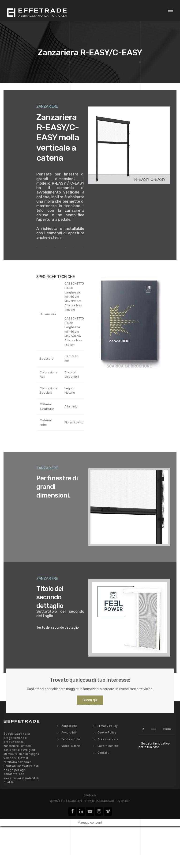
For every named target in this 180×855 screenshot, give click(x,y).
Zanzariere (69, 726)
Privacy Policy (108, 726)
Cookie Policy (107, 732)
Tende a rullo (70, 739)
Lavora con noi (108, 746)
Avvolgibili (69, 732)
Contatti (103, 752)
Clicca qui (90, 700)
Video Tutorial (71, 746)
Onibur (125, 801)
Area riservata (108, 739)
